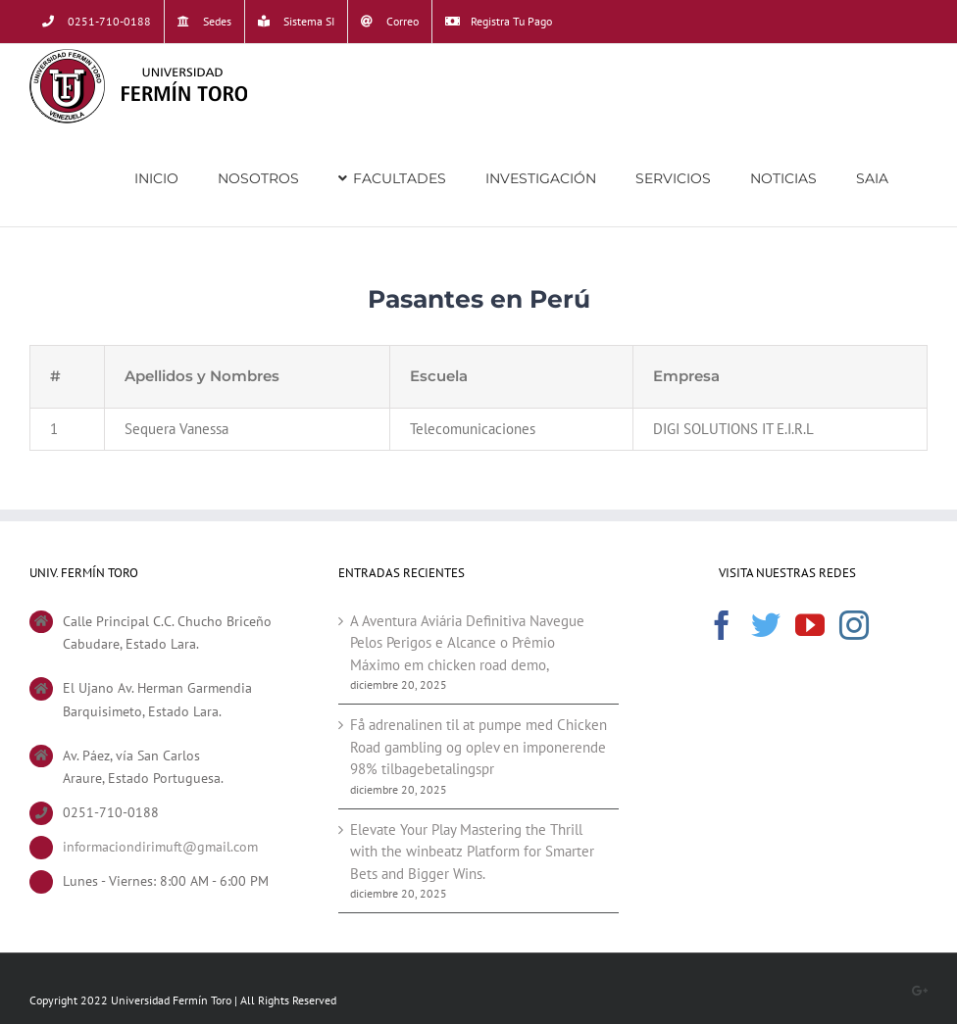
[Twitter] (766, 625)
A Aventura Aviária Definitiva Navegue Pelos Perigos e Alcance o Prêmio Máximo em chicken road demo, (467, 642)
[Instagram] (854, 625)
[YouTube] (810, 625)
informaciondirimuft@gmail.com (160, 846)
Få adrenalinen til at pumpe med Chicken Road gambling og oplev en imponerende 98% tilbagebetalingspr (478, 746)
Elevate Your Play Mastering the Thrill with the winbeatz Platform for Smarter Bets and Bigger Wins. (472, 851)
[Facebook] (721, 625)
